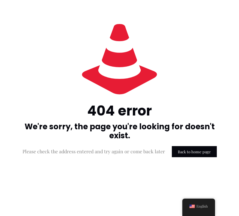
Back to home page (194, 151)
